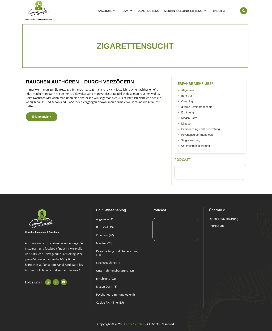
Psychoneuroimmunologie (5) (115, 294)
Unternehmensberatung (195, 145)
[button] (243, 10)
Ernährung (187, 112)
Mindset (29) (104, 243)
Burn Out (186, 95)
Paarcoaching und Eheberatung (200, 129)
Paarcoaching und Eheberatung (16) (117, 253)
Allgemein (187, 90)
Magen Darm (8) (106, 286)
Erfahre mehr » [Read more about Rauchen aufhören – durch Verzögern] (41, 116)
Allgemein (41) (105, 219)
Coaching (187, 101)
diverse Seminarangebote (196, 107)
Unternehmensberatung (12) (115, 271)
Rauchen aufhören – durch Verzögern (80, 81)
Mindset (186, 123)
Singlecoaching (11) (108, 263)
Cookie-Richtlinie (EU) (110, 302)
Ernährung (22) (106, 279)
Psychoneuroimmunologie (197, 134)
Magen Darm (189, 118)
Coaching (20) (105, 235)
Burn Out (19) (105, 227)
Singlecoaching (190, 140)
